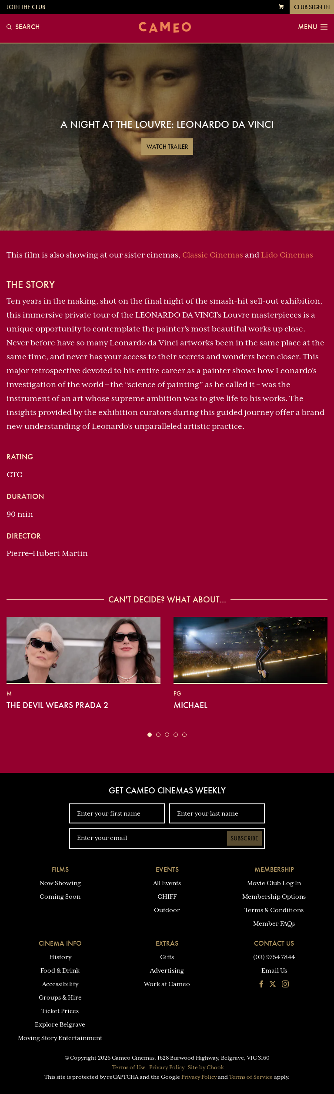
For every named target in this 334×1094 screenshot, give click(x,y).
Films (60, 869)
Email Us (274, 970)
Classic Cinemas (212, 255)
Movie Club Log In (274, 883)
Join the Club (26, 7)
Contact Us (274, 943)
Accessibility (60, 983)
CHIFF (167, 896)
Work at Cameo (167, 983)
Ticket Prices (60, 1010)
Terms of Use (129, 1067)
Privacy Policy (166, 1067)
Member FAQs (274, 923)
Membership (274, 869)
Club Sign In (312, 7)
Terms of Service (251, 1077)
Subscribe (244, 838)
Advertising (167, 970)
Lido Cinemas (287, 255)
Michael (190, 705)
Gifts (167, 956)
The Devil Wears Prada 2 (57, 705)
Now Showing (60, 883)
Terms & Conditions (274, 910)
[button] (149, 735)
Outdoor (167, 910)
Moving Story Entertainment (60, 1037)
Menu (312, 26)
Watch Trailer (167, 147)
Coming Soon (60, 896)
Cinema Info (60, 943)
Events (167, 869)
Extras (167, 943)
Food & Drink (60, 970)
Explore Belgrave (60, 1024)
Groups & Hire (60, 997)
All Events (167, 883)
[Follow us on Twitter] (272, 984)
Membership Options (274, 896)
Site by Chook (206, 1067)
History (60, 956)
